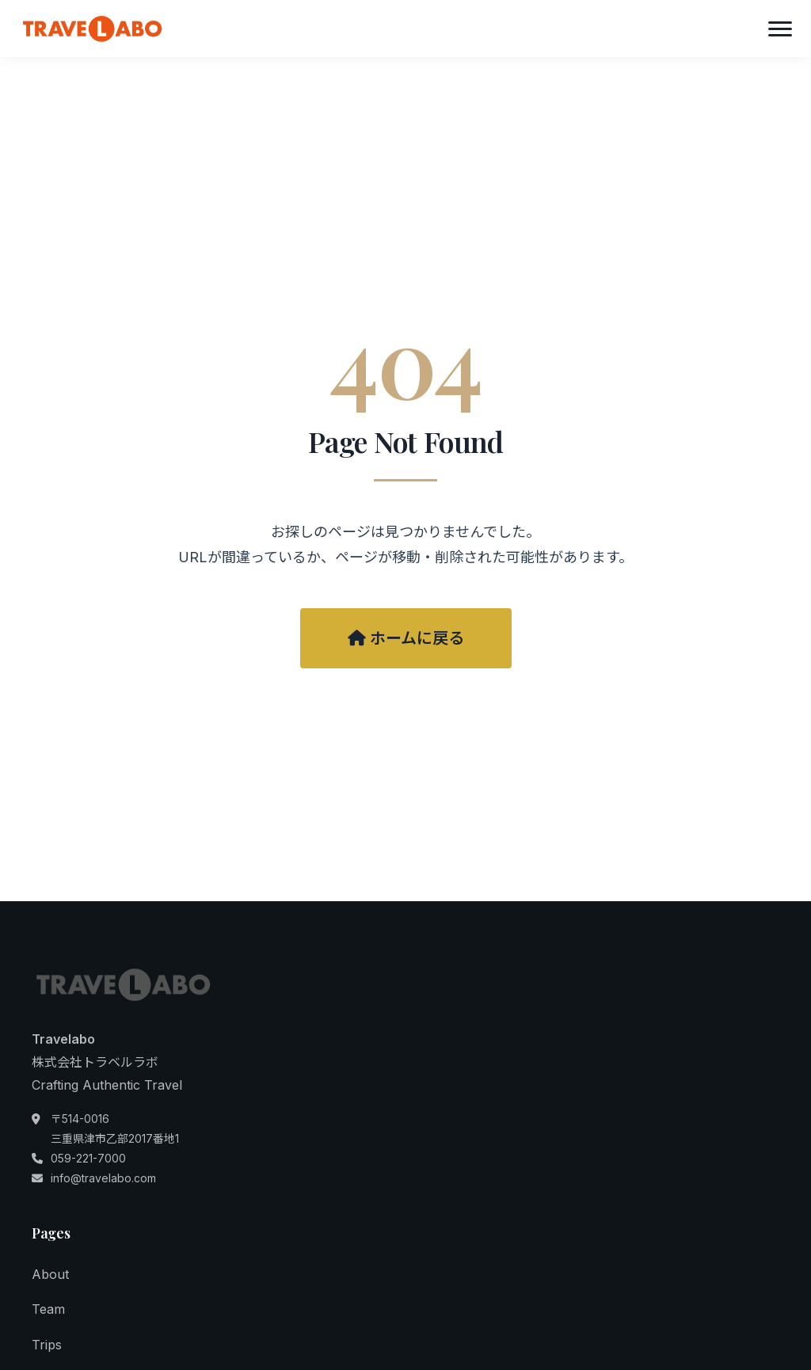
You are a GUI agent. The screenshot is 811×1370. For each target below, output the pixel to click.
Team (48, 1309)
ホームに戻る (406, 638)
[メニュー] (780, 28)
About (50, 1274)
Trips (47, 1345)
